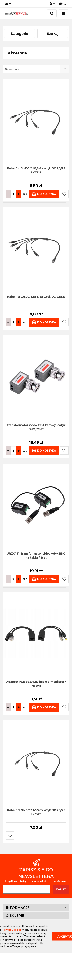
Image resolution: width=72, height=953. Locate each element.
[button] (63, 4)
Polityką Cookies (11, 929)
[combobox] (36, 69)
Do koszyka (44, 194)
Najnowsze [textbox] (12, 68)
